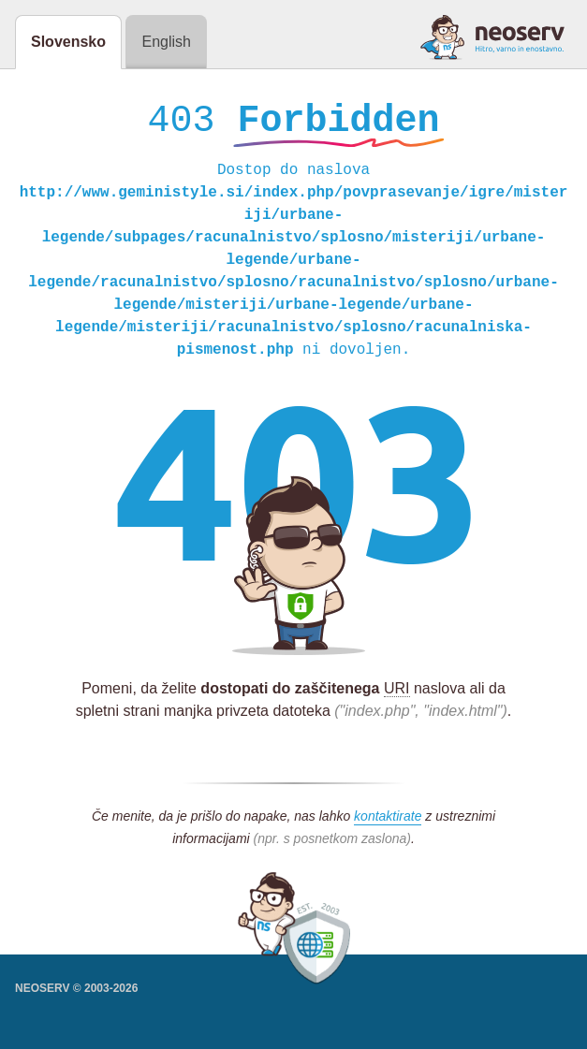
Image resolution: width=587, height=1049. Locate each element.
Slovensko (68, 42)
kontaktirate (387, 820)
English (165, 42)
